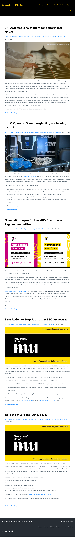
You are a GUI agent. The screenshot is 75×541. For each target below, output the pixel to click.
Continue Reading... (11, 113)
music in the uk (20, 229)
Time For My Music (59, 5)
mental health (18, 37)
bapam (7, 37)
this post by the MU (27, 404)
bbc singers (18, 328)
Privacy (51, 531)
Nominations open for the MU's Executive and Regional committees (37, 222)
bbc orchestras (9, 328)
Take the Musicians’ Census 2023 (27, 419)
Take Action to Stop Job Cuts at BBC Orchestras (30, 321)
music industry (30, 229)
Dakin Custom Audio (30, 176)
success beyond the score (58, 37)
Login (70, 10)
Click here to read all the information (16, 291)
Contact (70, 531)
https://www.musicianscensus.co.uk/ (40, 498)
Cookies (44, 531)
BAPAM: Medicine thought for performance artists (35, 30)
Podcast (49, 5)
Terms (64, 531)
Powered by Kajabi (67, 526)
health (11, 37)
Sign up (69, 5)
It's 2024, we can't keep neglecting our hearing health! (32, 125)
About (31, 5)
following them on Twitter (47, 404)
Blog (36, 5)
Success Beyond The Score (13, 5)
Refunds (57, 531)
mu (29, 423)
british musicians (10, 229)
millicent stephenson (26, 132)
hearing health (14, 132)
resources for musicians (41, 37)
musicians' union (29, 37)
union (48, 229)
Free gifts (42, 5)
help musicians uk (21, 423)
